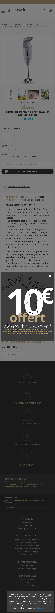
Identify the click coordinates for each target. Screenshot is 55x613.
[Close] (50, 276)
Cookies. (40, 608)
